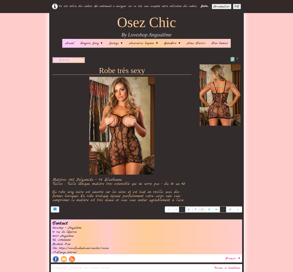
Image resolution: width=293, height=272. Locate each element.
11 (195, 209)
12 (202, 209)
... (182, 209)
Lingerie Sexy (91, 43)
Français (233, 258)
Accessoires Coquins (143, 43)
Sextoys (116, 43)
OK (237, 6)
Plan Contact (220, 43)
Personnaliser (221, 6)
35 (230, 209)
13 (209, 209)
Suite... (205, 6)
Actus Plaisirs (196, 43)
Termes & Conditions (227, 268)
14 (216, 209)
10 (189, 209)
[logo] (146, 27)
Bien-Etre (172, 43)
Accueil (69, 43)
